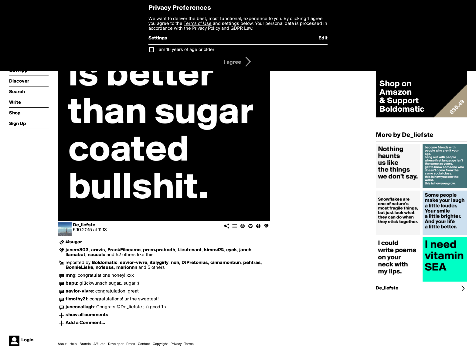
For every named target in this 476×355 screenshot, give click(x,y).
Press (130, 344)
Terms (189, 344)
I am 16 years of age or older (185, 49)
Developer (116, 344)
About (62, 344)
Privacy (176, 344)
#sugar (74, 242)
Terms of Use (198, 23)
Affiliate (99, 344)
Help (73, 344)
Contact (144, 344)
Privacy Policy (206, 28)
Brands (85, 344)
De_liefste (84, 225)
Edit (323, 38)
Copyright (160, 344)
